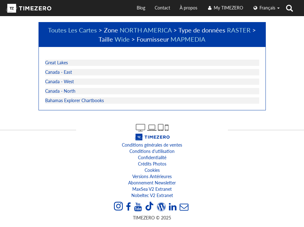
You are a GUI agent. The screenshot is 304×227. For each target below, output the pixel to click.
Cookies (152, 170)
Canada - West (59, 81)
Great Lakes (56, 62)
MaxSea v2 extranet (152, 189)
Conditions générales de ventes (152, 145)
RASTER (239, 30)
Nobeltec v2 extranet (152, 195)
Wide (122, 39)
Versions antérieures (152, 176)
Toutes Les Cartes (72, 30)
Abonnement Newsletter (152, 182)
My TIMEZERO (225, 7)
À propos (188, 7)
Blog (141, 7)
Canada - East (58, 72)
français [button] (266, 7)
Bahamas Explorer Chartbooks (74, 100)
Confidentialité (152, 157)
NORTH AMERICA (146, 30)
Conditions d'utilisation (152, 151)
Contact (162, 7)
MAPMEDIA (188, 39)
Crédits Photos (152, 163)
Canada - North (60, 91)
